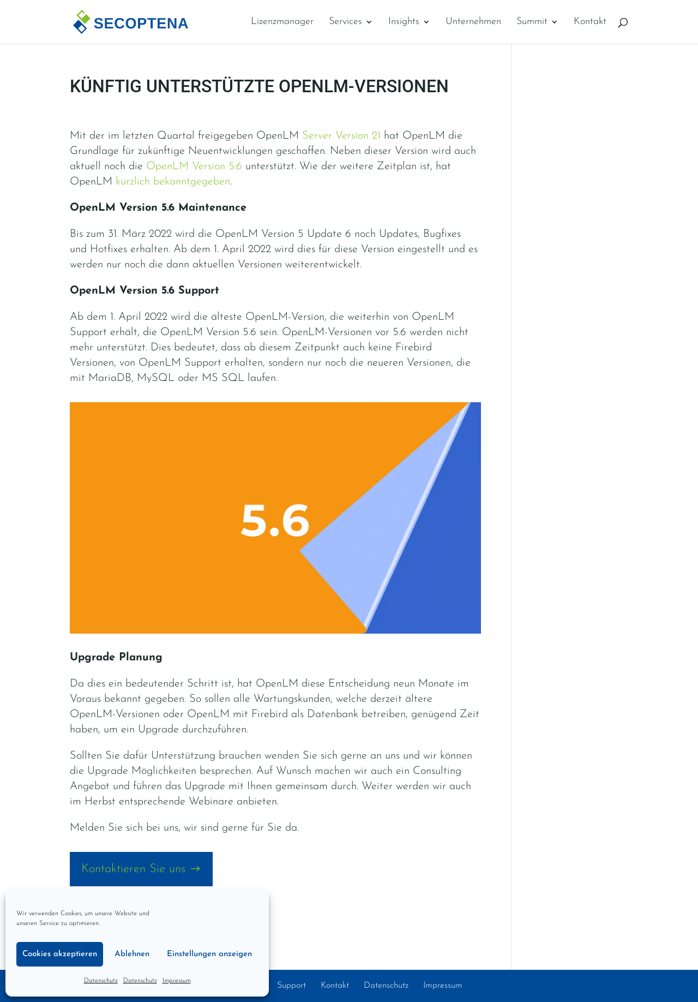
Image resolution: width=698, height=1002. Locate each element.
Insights (403, 22)
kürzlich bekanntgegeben (173, 181)
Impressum (177, 980)
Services (345, 22)
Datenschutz (101, 980)
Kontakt (590, 22)
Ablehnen (132, 954)
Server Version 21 (341, 135)
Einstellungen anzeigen (209, 954)
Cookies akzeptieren (59, 954)
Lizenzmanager (282, 22)
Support (291, 985)
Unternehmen (473, 22)
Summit (531, 22)
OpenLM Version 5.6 (194, 166)
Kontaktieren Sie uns (133, 869)
